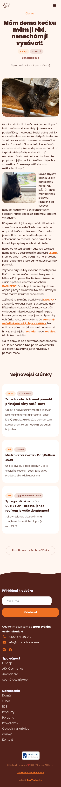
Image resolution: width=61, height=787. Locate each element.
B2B (4, 707)
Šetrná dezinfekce (15, 680)
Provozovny (10, 723)
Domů (6, 695)
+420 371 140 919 (19, 637)
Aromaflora (10, 674)
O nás (6, 701)
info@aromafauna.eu (23, 642)
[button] (54, 6)
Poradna (8, 718)
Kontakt (7, 740)
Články (7, 734)
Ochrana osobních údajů (30, 772)
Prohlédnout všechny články (30, 550)
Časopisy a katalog (15, 729)
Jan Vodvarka (34, 780)
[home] (6, 5)
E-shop (7, 663)
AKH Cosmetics (12, 669)
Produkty (8, 712)
